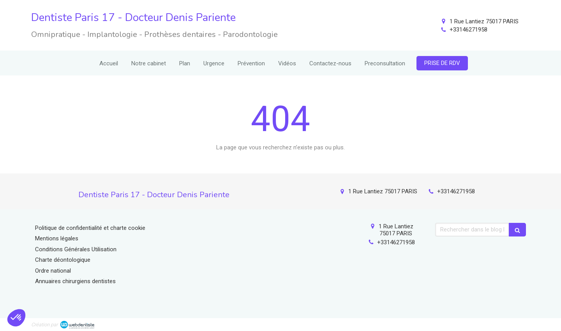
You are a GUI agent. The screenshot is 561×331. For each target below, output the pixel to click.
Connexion (516, 323)
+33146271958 (468, 29)
